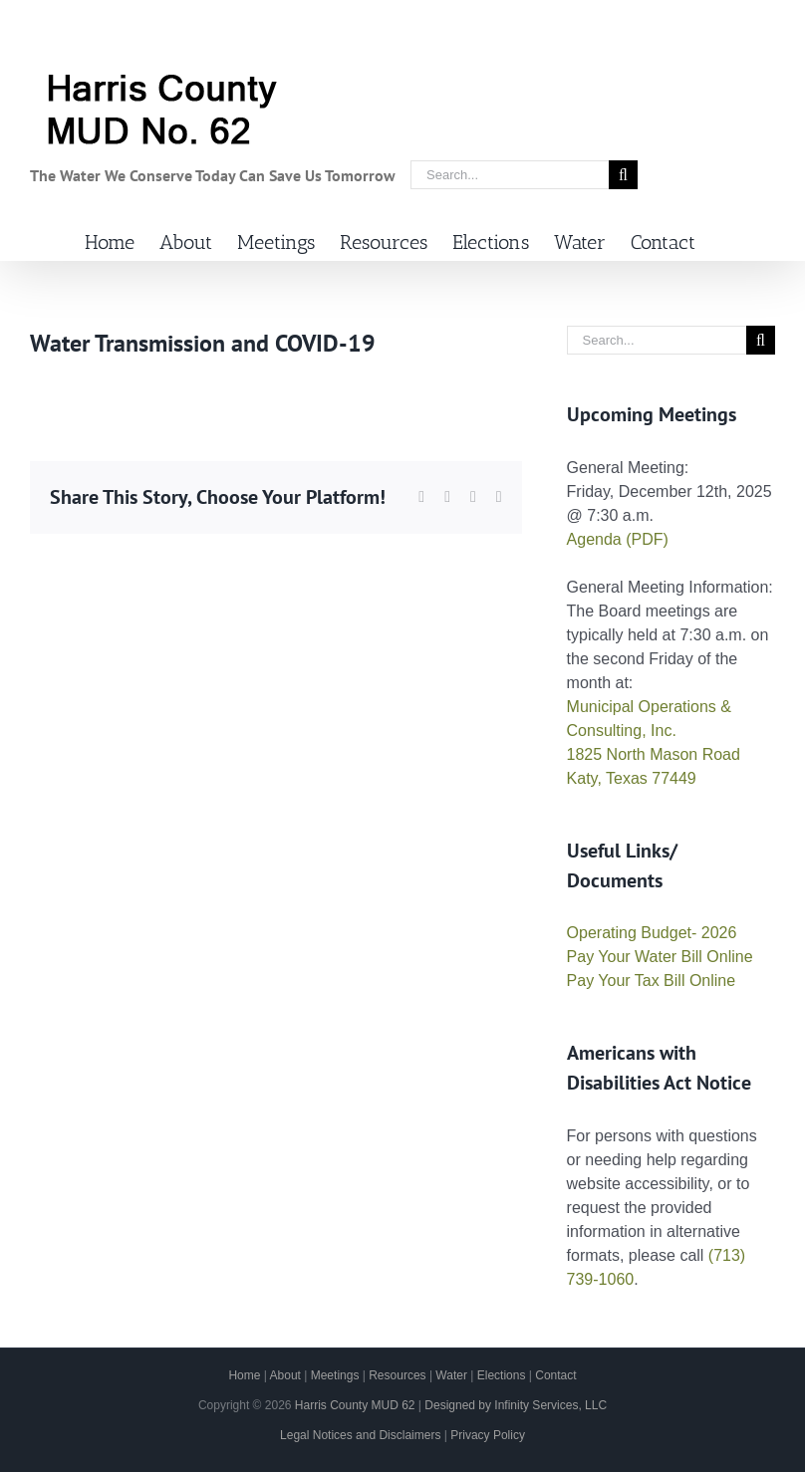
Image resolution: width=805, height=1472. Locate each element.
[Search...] (509, 174)
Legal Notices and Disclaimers (360, 1435)
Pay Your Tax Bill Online (651, 980)
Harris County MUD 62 (355, 1405)
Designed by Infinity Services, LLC (515, 1405)
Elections (501, 1375)
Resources (397, 1375)
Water (451, 1375)
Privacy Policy (487, 1435)
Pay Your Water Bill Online (660, 956)
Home (244, 1375)
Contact (555, 1375)
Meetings (335, 1375)
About (285, 1375)
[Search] (623, 174)
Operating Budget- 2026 (652, 932)
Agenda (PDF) (618, 539)
